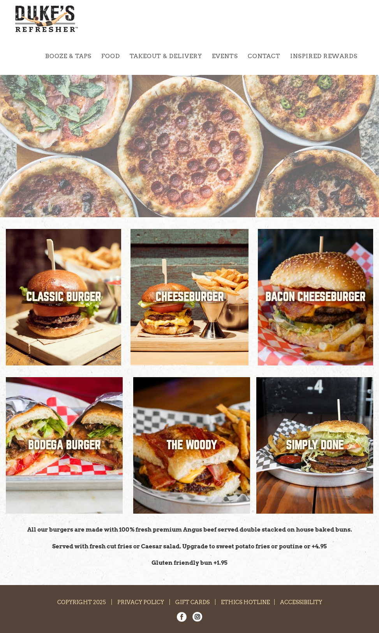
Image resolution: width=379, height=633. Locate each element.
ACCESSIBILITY (301, 602)
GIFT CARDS (192, 602)
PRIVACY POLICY (140, 602)
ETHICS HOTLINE (245, 602)
